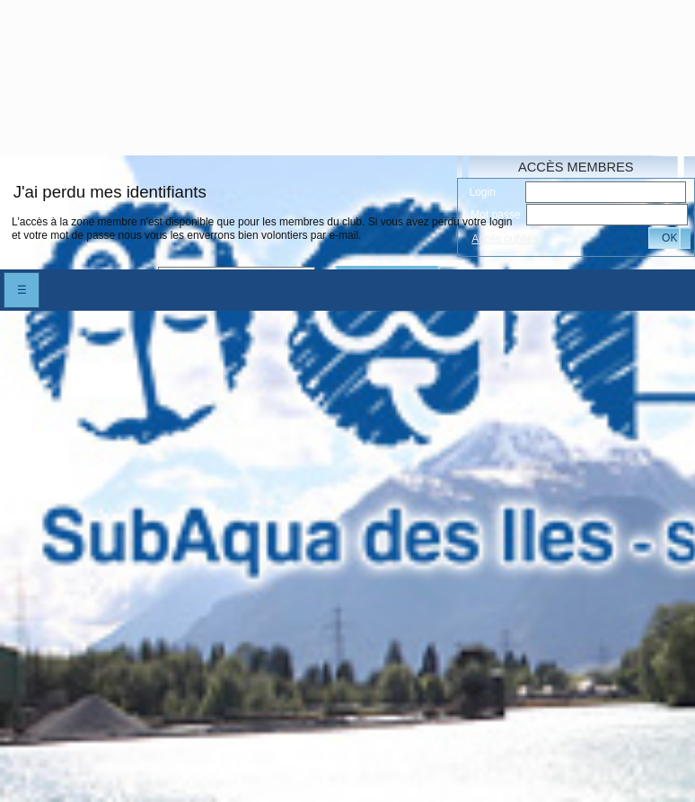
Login (483, 192)
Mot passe (495, 214)
